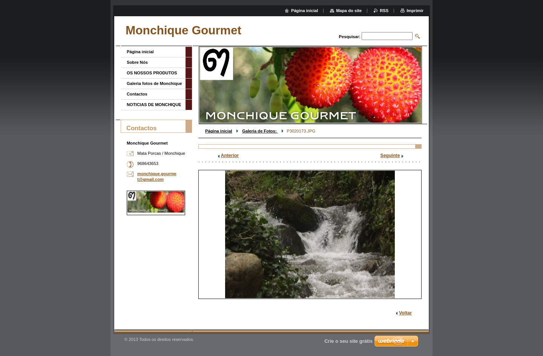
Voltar (405, 313)
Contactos (137, 94)
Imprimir (414, 10)
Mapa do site (349, 10)
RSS (384, 10)
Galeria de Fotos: (260, 131)
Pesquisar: (349, 36)
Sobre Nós (137, 62)
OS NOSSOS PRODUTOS (152, 73)
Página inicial (218, 131)
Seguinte (390, 155)
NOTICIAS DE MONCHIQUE (154, 104)
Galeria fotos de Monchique (154, 83)
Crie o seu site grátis (348, 341)
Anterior (230, 155)
